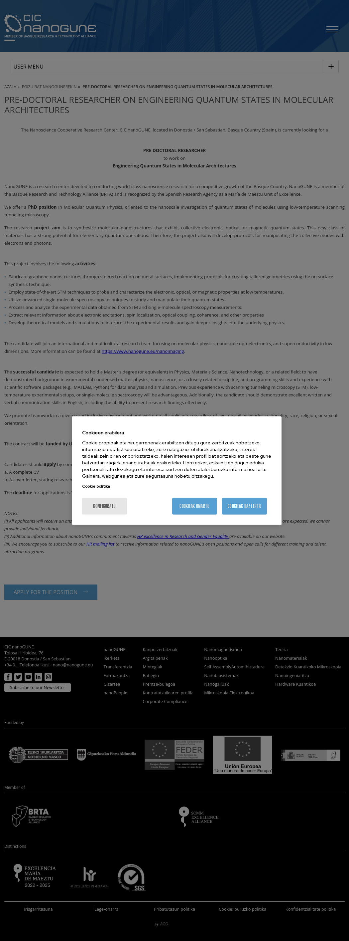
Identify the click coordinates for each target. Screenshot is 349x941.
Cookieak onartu (194, 506)
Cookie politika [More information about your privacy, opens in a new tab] (96, 486)
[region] (177, 470)
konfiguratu (104, 506)
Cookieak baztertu (244, 506)
